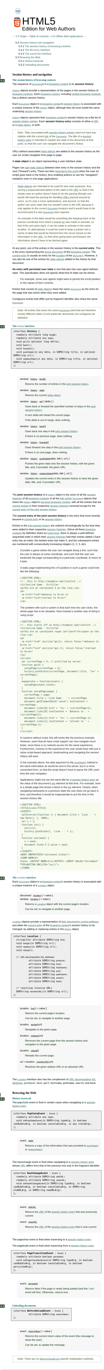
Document (37, 84)
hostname (61, 967)
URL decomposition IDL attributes (37, 957)
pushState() (80, 762)
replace (27, 946)
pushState (28, 352)
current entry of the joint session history (34, 509)
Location (21, 877)
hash (58, 981)
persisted (58, 1256)
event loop (53, 533)
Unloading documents (33, 64)
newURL (60, 1180)
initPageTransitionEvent (35, 1260)
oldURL (60, 1176)
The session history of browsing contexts (44, 46)
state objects (48, 151)
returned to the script (66, 171)
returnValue (62, 1314)
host (58, 964)
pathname (61, 974)
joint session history (77, 384)
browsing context (58, 84)
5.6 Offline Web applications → (68, 36)
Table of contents (39, 36)
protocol (60, 960)
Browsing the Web (27, 57)
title (46, 136)
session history (72, 104)
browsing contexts (22, 94)
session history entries (25, 121)
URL (96, 121)
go (24, 341)
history (34, 379)
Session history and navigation (34, 42)
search (59, 978)
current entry (19, 255)
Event (52, 1113)
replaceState (29, 359)
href (62, 939)
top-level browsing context (55, 502)
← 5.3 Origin (19, 36)
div (63, 222)
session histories (59, 505)
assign (26, 943)
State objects (25, 186)
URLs (66, 197)
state (50, 338)
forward (27, 348)
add (27, 167)
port (58, 971)
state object (23, 125)
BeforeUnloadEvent (49, 1359)
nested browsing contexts (86, 94)
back (25, 345)
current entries (20, 505)
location (60, 255)
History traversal (30, 61)
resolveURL (36, 991)
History (16, 90)
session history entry (83, 779)
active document (54, 251)
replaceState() (35, 1149)
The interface (34, 50)
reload (26, 950)
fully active (66, 498)
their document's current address (79, 921)
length (52, 334)
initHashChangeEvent (34, 1183)
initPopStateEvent (32, 1120)
